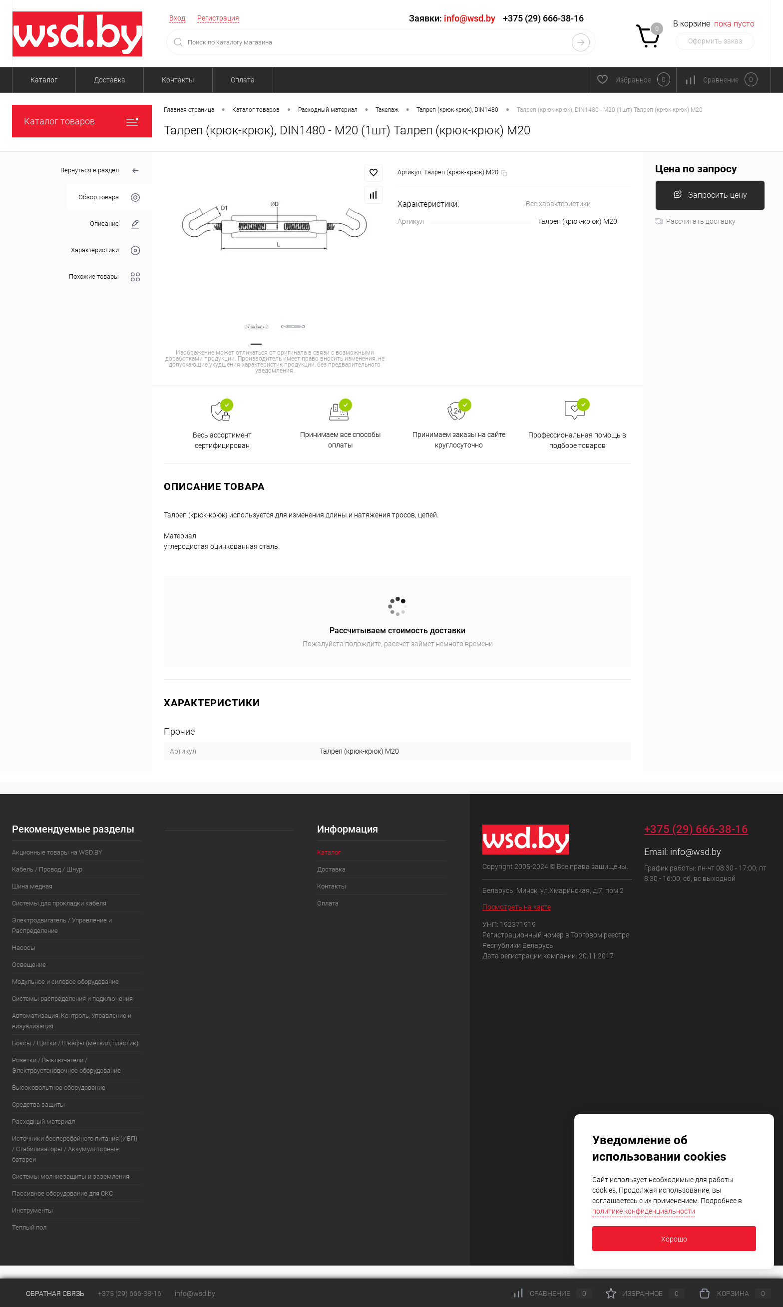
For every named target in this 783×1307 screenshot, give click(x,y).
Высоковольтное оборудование (58, 1087)
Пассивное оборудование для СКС (62, 1193)
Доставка (109, 80)
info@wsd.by (695, 852)
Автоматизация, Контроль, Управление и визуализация (71, 1021)
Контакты (178, 80)
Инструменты (32, 1210)
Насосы (23, 947)
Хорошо (674, 1239)
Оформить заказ (715, 41)
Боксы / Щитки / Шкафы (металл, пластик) (75, 1043)
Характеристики (105, 250)
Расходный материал (43, 1121)
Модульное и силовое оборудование (65, 981)
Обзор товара (109, 197)
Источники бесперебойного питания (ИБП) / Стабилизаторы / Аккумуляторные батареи (74, 1149)
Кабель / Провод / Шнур (47, 869)
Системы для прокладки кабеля (59, 903)
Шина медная (32, 886)
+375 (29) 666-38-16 (543, 18)
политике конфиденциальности (643, 1211)
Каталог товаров (82, 121)
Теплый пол (29, 1227)
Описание (115, 224)
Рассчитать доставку (695, 221)
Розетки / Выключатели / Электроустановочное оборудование (66, 1065)
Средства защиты (38, 1104)
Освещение (29, 964)
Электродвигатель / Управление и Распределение (62, 925)
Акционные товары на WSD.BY (57, 852)
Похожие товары (104, 277)
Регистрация (218, 18)
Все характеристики (558, 204)
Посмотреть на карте (516, 907)
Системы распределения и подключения (72, 998)
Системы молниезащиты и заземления (70, 1176)
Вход (177, 18)
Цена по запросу (696, 169)
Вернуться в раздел (100, 171)
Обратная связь (48, 1294)
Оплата (243, 80)
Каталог (43, 80)
